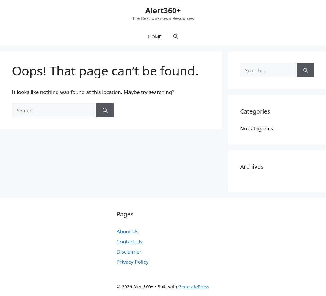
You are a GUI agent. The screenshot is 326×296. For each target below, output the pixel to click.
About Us (127, 231)
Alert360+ (163, 10)
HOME (155, 37)
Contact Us (129, 241)
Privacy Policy (132, 261)
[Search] (105, 110)
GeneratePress (193, 286)
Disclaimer (129, 251)
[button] (175, 36)
